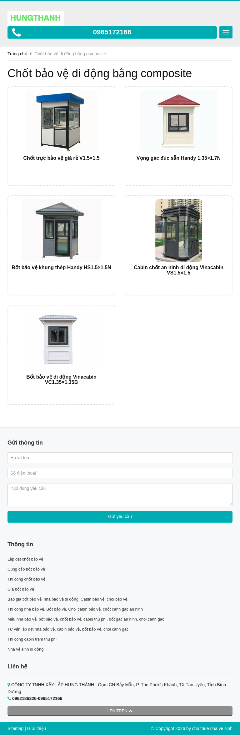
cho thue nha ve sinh (212, 728)
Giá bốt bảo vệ (21, 589)
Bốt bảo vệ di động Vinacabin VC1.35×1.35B (61, 379)
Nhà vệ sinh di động (25, 649)
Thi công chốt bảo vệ (26, 579)
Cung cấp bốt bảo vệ (26, 569)
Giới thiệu (36, 728)
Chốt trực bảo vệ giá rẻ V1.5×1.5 (61, 158)
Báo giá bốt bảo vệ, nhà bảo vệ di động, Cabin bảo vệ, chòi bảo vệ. (69, 599)
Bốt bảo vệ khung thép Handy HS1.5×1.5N (61, 267)
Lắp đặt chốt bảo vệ (25, 559)
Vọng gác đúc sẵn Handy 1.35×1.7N (179, 158)
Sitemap (15, 728)
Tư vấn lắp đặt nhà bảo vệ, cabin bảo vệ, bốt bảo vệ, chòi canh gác (68, 629)
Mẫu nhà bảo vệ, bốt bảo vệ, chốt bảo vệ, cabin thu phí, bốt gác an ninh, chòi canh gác (86, 619)
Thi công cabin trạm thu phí (32, 639)
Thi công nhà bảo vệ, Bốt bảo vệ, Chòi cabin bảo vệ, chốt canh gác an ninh (75, 609)
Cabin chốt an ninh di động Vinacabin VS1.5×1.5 (178, 270)
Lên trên (120, 710)
